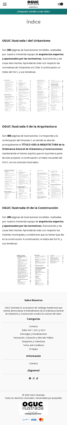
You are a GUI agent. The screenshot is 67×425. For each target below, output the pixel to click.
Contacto (33, 326)
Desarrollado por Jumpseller (49, 398)
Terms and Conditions (33, 345)
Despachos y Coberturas (33, 341)
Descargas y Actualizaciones (33, 334)
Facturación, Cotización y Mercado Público (33, 337)
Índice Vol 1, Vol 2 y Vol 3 (33, 330)
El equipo (33, 349)
